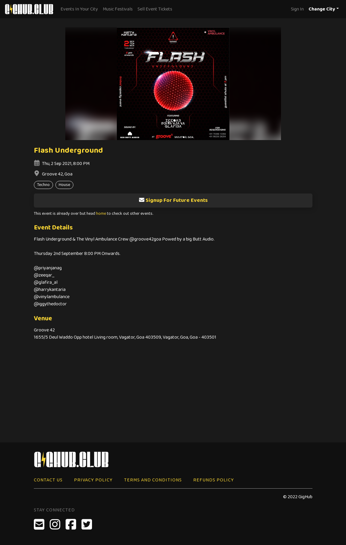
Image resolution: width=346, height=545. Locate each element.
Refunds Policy (213, 480)
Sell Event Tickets (155, 9)
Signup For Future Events (173, 200)
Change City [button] (322, 9)
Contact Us (48, 480)
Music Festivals (118, 9)
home (101, 213)
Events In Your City (79, 9)
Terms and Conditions (153, 480)
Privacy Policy (93, 480)
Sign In (297, 9)
